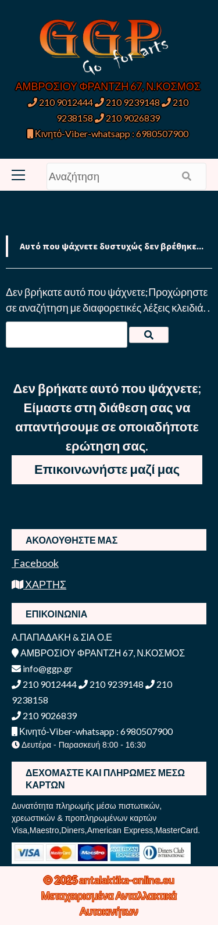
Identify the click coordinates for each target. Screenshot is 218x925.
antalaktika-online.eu (126, 879)
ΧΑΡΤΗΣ (39, 584)
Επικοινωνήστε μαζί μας (107, 469)
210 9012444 (60, 102)
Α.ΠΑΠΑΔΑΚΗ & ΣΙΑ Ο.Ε (62, 636)
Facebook (35, 562)
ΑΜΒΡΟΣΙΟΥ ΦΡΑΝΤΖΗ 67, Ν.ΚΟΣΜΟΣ (108, 86)
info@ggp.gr (42, 668)
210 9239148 (127, 102)
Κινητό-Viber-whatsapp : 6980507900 (107, 133)
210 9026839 (127, 117)
